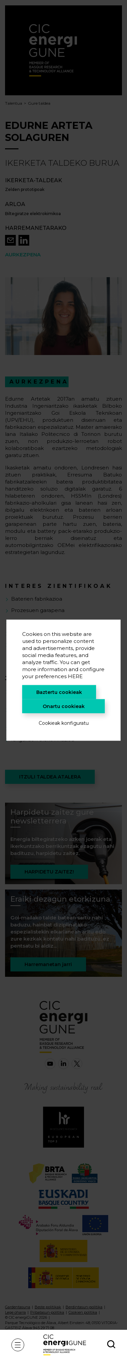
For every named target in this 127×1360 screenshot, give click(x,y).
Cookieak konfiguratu (64, 723)
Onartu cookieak (64, 706)
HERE (75, 676)
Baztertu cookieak (59, 692)
